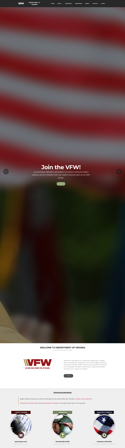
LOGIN (102, 3)
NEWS (87, 3)
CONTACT (95, 3)
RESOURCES (78, 3)
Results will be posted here (84, 405)
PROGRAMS (68, 3)
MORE (68, 378)
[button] (6, 171)
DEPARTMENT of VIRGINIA (34, 3)
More (61, 184)
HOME (52, 3)
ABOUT (59, 3)
